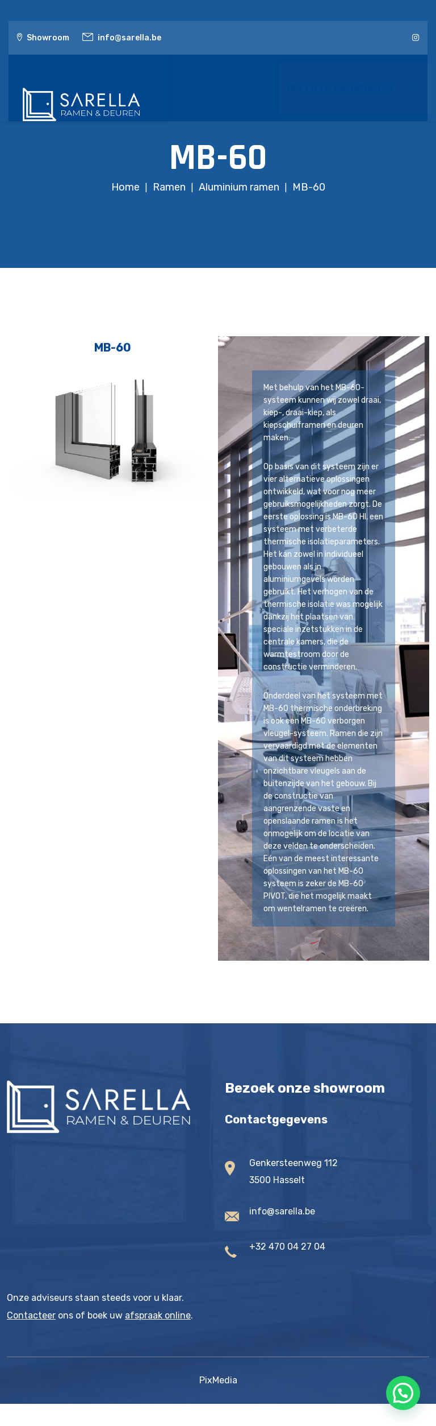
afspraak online (158, 1315)
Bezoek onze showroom (305, 1088)
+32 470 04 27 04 (287, 1246)
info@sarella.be (129, 38)
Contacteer (31, 1315)
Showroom (48, 38)
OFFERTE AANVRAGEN (353, 88)
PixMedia (218, 1380)
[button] (403, 1393)
